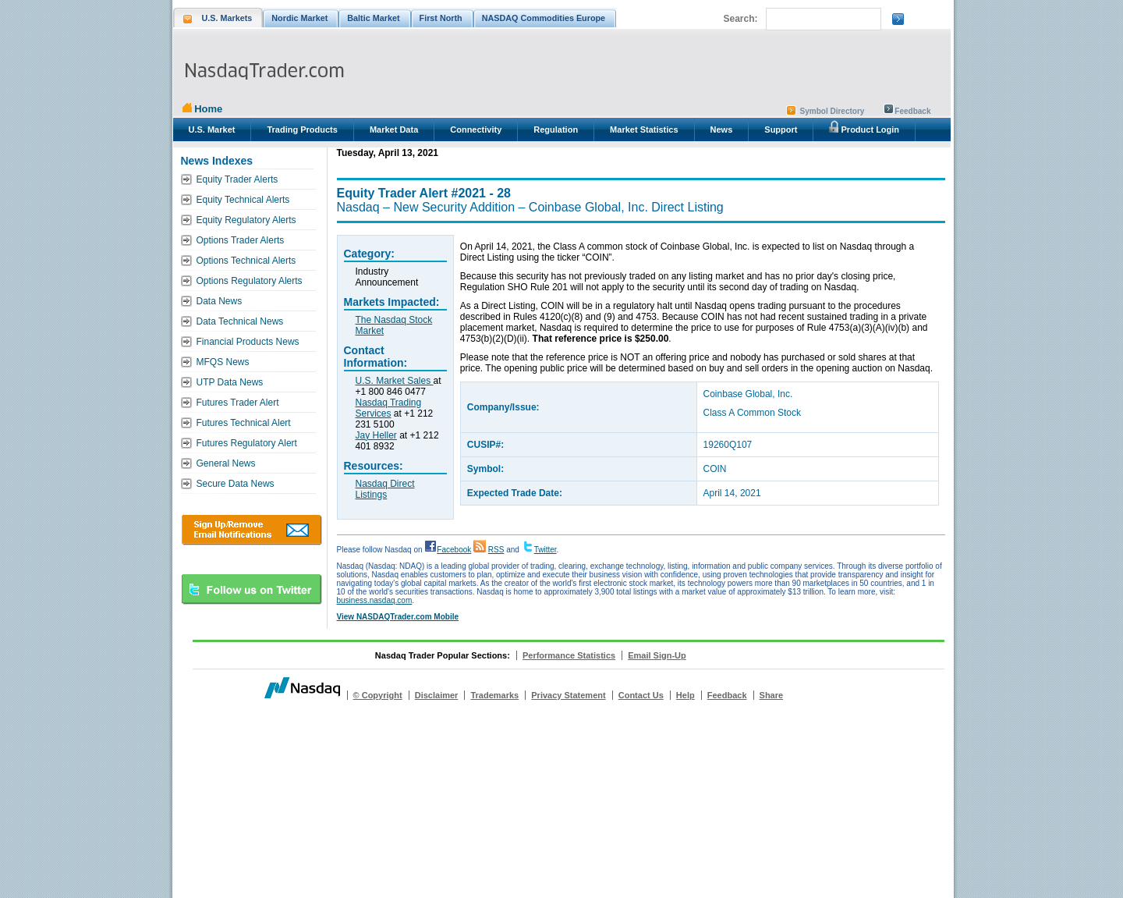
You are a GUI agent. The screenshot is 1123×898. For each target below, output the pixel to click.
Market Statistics (644, 129)
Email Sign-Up (657, 655)
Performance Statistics (569, 655)
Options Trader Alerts (241, 240)
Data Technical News (240, 321)
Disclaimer (437, 695)
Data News (220, 301)
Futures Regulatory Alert (247, 443)
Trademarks (494, 695)
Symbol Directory (832, 111)
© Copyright (377, 695)
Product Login (864, 127)
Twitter (545, 549)
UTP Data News (230, 382)
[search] (822, 19)
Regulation (555, 129)
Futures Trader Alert (238, 402)
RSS (496, 549)
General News (226, 463)
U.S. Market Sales (395, 380)
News (721, 129)
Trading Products (302, 129)
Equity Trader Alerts (237, 179)
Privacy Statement (568, 695)
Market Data (394, 129)
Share (772, 695)
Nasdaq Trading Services (389, 408)
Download (251, 529)
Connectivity (475, 129)
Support (780, 129)
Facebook (454, 549)
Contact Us (641, 695)
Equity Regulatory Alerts (246, 220)
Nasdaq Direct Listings (385, 489)
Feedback (912, 111)
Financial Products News (248, 341)
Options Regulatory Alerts (250, 280)
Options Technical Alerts (246, 260)
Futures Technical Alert (244, 422)
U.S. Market (212, 129)
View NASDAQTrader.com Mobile (398, 616)
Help (685, 695)
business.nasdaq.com (375, 600)
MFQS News (223, 362)
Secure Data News (236, 483)
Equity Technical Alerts (243, 199)
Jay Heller (376, 435)
